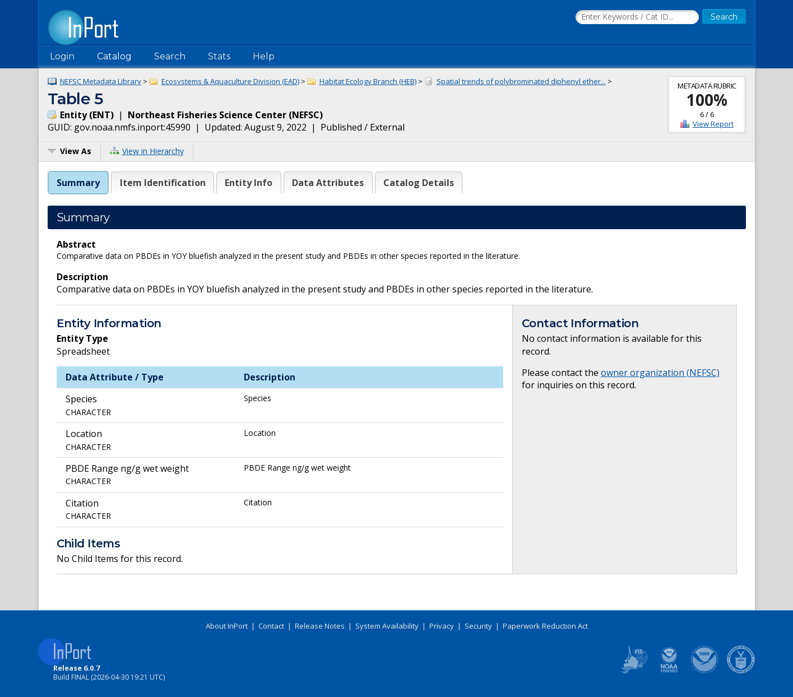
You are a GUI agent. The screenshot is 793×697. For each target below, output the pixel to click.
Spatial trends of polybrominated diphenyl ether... (521, 81)
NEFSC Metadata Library (100, 81)
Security (478, 626)
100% (707, 99)
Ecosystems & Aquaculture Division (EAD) (230, 81)
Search (170, 56)
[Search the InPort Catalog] (637, 17)
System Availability (387, 626)
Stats (219, 56)
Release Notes (320, 626)
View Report (713, 124)
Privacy (441, 626)
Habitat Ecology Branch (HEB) (367, 81)
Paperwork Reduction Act (545, 626)
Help (264, 56)
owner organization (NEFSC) (660, 372)
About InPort (227, 626)
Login (62, 56)
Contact (271, 626)
